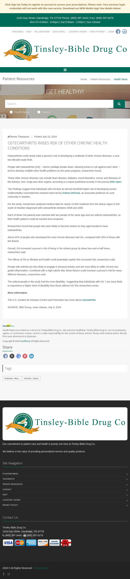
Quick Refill (59, 32)
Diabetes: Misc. (11, 378)
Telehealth (9, 479)
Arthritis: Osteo (31, 378)
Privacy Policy (10, 505)
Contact (7, 489)
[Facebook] (118, 31)
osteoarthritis (89, 300)
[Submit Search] (119, 104)
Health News (19, 112)
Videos (44, 112)
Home (84, 79)
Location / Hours (78, 32)
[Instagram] (124, 31)
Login (111, 32)
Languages (17, 32)
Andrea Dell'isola (71, 193)
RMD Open (115, 181)
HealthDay (25, 341)
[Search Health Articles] (59, 104)
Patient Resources (100, 79)
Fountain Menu (10, 474)
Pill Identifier (42, 32)
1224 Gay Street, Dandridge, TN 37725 (39, 17)
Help (29, 32)
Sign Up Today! (97, 32)
